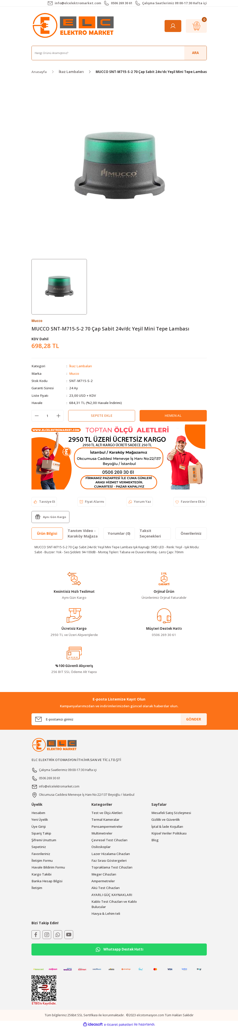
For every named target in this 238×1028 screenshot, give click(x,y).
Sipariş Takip (41, 833)
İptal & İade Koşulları (167, 826)
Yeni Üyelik (39, 819)
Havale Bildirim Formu (48, 867)
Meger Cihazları (103, 874)
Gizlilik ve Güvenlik (165, 819)
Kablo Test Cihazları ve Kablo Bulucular (114, 904)
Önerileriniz (191, 533)
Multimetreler (101, 833)
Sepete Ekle (101, 415)
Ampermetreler (103, 881)
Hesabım (38, 812)
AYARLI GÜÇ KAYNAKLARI (111, 894)
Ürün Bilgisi (47, 533)
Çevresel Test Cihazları (109, 840)
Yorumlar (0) (119, 533)
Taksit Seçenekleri (150, 533)
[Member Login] (173, 26)
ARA (195, 52)
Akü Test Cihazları (105, 888)
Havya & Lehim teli (105, 913)
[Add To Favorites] (190, 501)
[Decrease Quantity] (37, 415)
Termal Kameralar (105, 819)
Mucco (74, 373)
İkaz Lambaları (80, 366)
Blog (155, 840)
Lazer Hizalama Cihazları (110, 854)
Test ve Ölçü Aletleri (106, 812)
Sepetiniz (38, 846)
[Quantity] (47, 415)
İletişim (36, 888)
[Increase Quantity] (58, 415)
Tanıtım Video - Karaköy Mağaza (83, 533)
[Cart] (196, 26)
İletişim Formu (42, 860)
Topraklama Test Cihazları (111, 867)
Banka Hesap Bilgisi (46, 881)
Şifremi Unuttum (43, 840)
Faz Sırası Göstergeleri (109, 860)
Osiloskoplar (101, 846)
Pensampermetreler (107, 826)
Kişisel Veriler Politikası (169, 833)
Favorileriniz (40, 854)
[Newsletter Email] (119, 719)
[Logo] (74, 26)
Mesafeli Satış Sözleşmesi (171, 812)
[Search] (119, 53)
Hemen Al (173, 415)
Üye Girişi (38, 826)
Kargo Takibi (41, 874)
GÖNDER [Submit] (193, 719)
